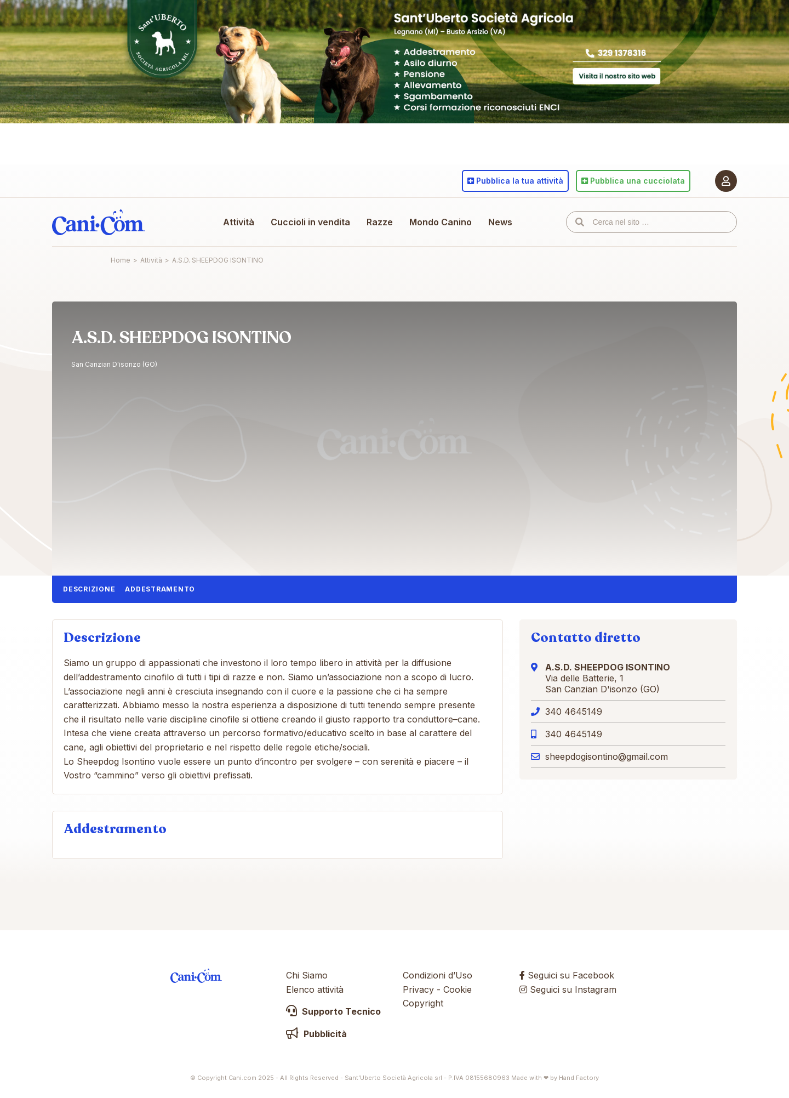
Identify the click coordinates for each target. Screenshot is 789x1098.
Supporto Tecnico (333, 1011)
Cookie (457, 989)
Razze (380, 222)
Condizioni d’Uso (437, 975)
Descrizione (89, 589)
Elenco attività (315, 989)
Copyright (423, 1003)
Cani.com (98, 222)
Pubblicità (316, 1033)
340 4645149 (573, 711)
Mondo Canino (440, 222)
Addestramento (160, 589)
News (500, 222)
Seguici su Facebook (566, 975)
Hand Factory (579, 1078)
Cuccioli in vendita (310, 222)
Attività (238, 222)
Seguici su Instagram (567, 989)
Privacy (418, 989)
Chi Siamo (307, 975)
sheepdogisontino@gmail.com (606, 756)
